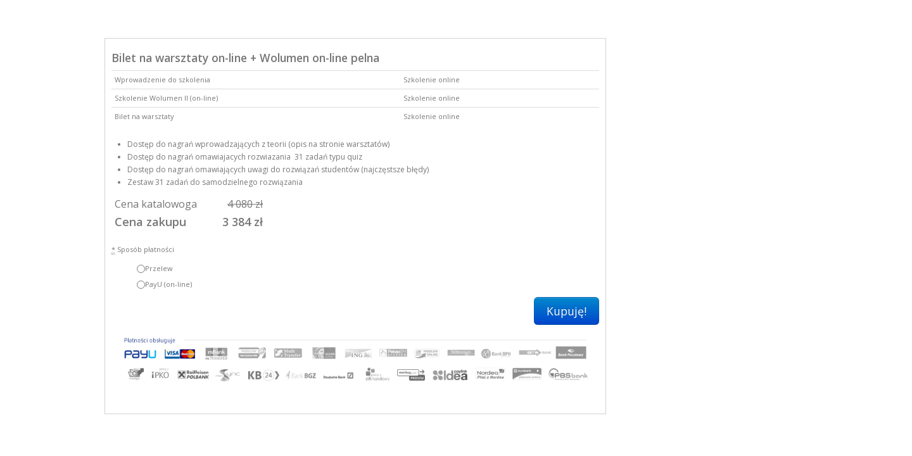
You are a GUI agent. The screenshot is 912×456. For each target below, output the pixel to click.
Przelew (155, 268)
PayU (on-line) (164, 284)
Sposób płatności (142, 249)
